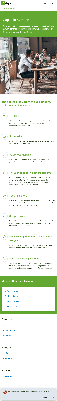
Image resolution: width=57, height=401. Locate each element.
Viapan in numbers (9, 8)
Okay (52, 397)
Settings (45, 397)
